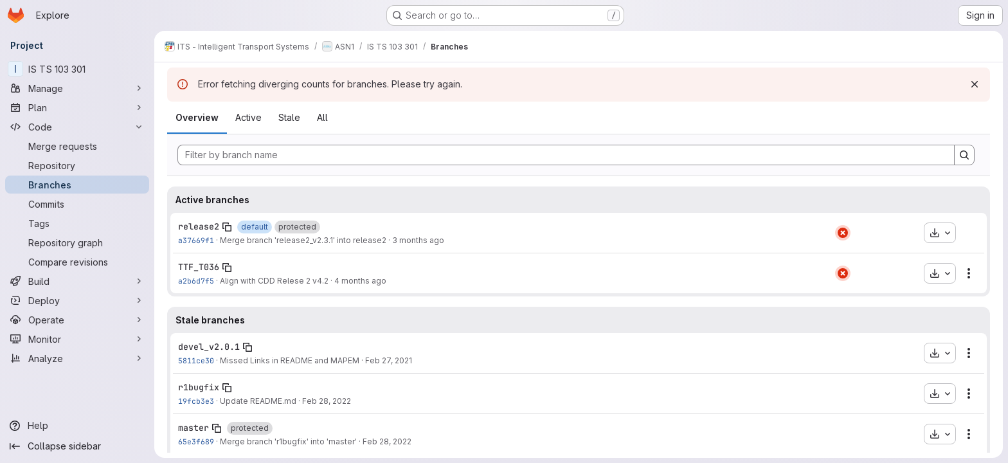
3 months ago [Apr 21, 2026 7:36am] (418, 240)
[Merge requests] (77, 146)
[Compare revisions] (77, 262)
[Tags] (77, 223)
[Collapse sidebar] (77, 446)
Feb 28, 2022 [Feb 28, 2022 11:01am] (387, 441)
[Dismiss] (974, 84)
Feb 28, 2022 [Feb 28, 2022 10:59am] (326, 401)
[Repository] (77, 165)
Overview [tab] (197, 117)
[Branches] (77, 185)
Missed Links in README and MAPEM (289, 360)
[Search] (964, 155)
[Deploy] (77, 300)
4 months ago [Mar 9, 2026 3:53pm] (360, 281)
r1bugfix (198, 387)
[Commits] (77, 204)
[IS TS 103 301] (77, 69)
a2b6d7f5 (196, 281)
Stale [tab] (289, 117)
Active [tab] (248, 117)
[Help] (77, 426)
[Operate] (77, 320)
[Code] (77, 127)
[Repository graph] (77, 242)
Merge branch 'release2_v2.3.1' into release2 (303, 240)
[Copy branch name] (227, 227)
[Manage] (77, 88)
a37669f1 (196, 240)
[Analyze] (77, 358)
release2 (198, 226)
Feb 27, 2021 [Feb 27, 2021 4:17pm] (388, 360)
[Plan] (77, 107)
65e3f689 (196, 441)
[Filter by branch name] (566, 155)
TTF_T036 (198, 267)
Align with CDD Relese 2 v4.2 (274, 281)
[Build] (77, 281)
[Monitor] (77, 339)
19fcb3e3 (196, 401)
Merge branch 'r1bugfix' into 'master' (288, 441)
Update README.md (258, 401)
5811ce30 (196, 360)
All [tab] (322, 117)
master (193, 427)
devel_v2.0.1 (209, 346)
